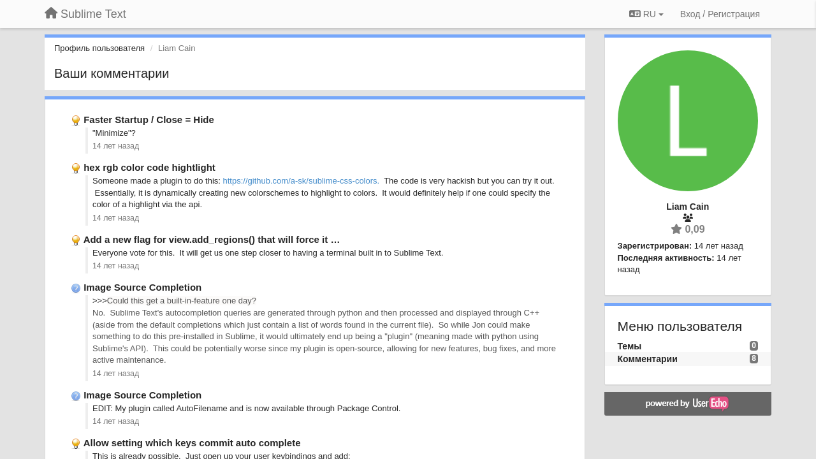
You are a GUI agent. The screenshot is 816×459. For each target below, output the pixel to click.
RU (646, 14)
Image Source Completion (142, 287)
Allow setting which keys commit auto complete (192, 442)
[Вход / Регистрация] (720, 14)
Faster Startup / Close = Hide (149, 119)
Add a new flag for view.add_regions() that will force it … (212, 239)
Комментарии (648, 359)
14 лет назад (115, 146)
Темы (630, 346)
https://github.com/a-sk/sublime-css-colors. (301, 181)
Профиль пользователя (99, 48)
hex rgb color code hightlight (149, 167)
